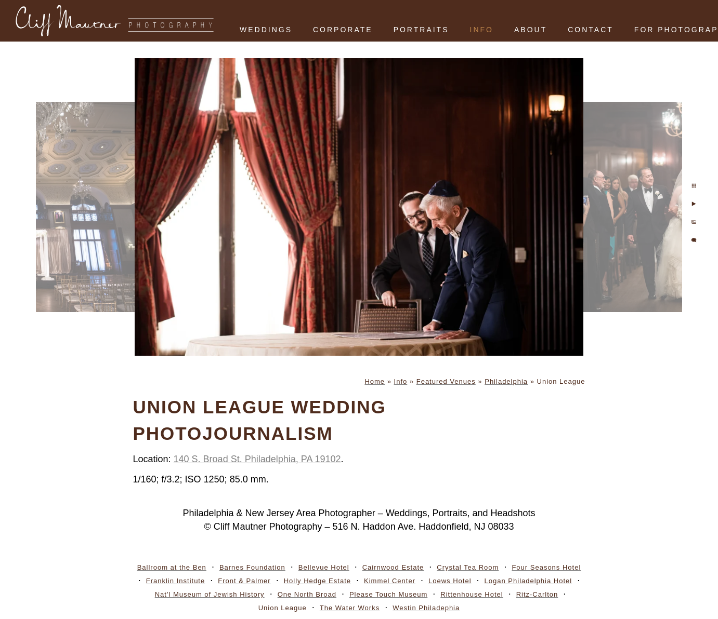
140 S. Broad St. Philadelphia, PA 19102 (257, 459)
